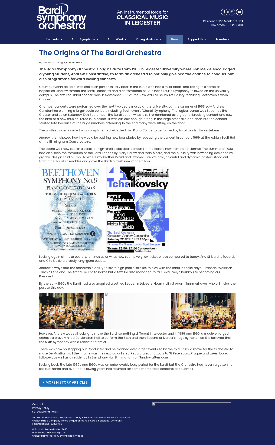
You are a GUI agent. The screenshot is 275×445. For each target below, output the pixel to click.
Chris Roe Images (73, 435)
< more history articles (65, 382)
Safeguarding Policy (45, 411)
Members (222, 39)
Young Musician (151, 39)
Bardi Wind (119, 39)
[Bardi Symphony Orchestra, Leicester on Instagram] (231, 12)
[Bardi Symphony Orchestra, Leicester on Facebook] (224, 12)
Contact (37, 404)
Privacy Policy (40, 408)
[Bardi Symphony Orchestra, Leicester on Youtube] (239, 12)
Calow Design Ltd (55, 432)
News (175, 39)
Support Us (200, 39)
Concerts (56, 39)
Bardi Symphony (87, 39)
